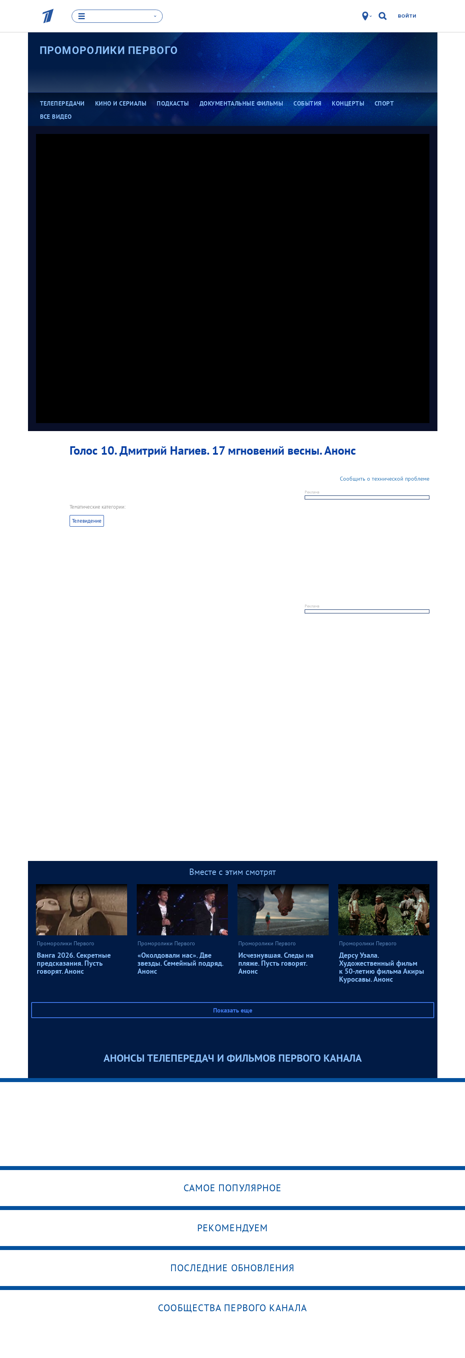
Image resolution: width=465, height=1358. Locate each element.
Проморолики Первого (109, 50)
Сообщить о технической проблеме (384, 478)
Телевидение (87, 520)
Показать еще (232, 1010)
